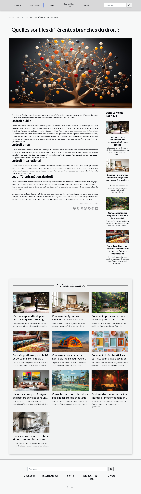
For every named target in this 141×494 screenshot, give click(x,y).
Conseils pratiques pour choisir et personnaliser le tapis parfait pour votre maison (118, 250)
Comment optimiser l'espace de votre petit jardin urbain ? (117, 215)
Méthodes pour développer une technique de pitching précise (118, 141)
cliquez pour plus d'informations (86, 131)
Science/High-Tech (69, 5)
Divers (86, 5)
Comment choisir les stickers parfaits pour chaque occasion (109, 357)
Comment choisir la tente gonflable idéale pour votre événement (68, 358)
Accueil (11, 17)
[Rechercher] (115, 5)
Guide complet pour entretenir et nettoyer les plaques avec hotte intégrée (31, 439)
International (35, 5)
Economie (17, 5)
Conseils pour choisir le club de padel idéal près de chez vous (70, 396)
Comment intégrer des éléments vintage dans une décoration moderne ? (117, 179)
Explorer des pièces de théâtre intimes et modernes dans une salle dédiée (109, 397)
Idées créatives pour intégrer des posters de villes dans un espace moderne (30, 397)
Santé (52, 5)
